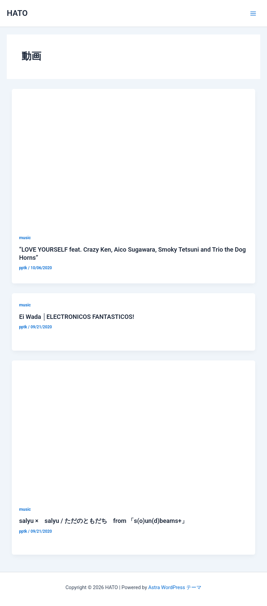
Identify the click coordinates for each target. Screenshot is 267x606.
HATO (17, 13)
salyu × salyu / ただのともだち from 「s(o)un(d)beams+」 (103, 520)
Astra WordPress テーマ (174, 587)
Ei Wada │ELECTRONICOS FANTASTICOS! (76, 316)
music (25, 237)
